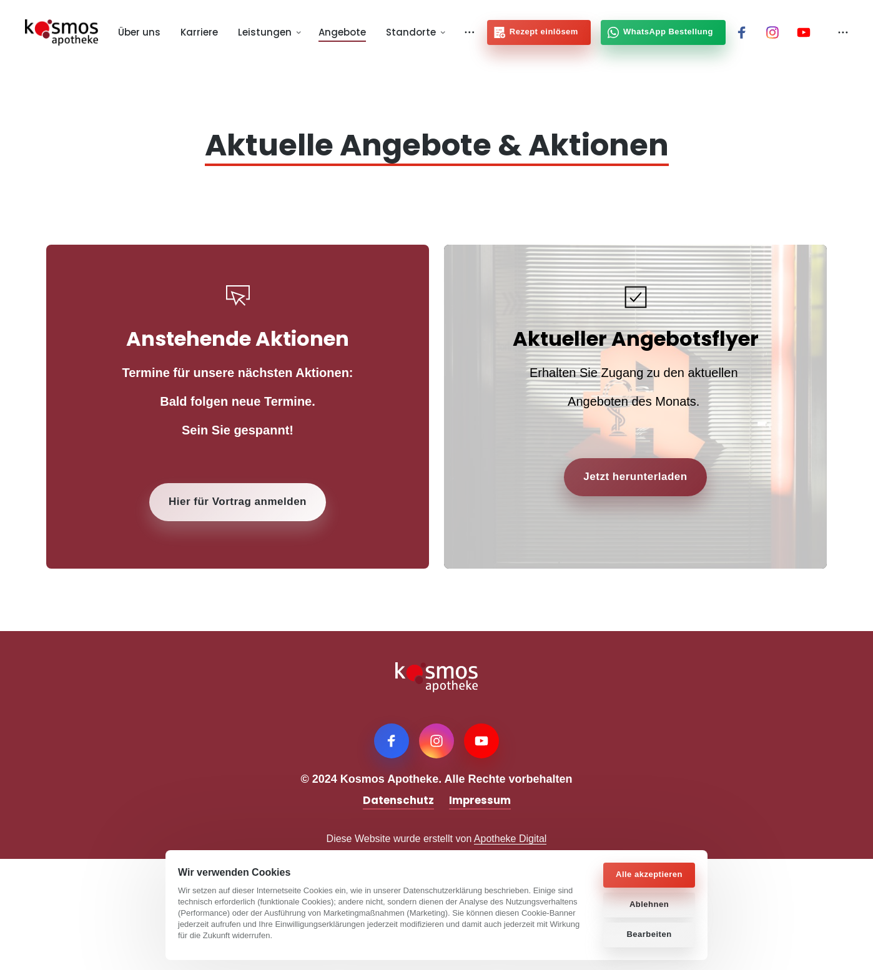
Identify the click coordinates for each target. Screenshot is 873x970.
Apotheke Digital (510, 838)
